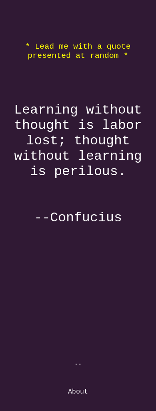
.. (78, 363)
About (78, 392)
